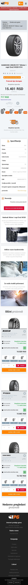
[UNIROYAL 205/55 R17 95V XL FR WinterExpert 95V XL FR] (14, 322)
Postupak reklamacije (14, 559)
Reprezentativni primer (6, 99)
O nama (14, 544)
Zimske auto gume (15, 22)
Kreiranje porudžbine (14, 575)
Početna (5, 22)
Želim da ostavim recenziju (14, 208)
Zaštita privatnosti (14, 572)
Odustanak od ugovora (14, 556)
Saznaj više (17, 582)
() (21, 3)
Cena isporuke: (7, 341)
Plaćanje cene (14, 569)
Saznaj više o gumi (14, 370)
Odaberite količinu (6, 363)
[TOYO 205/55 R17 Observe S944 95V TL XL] (14, 446)
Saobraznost (14, 553)
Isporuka (14, 550)
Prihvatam (11, 582)
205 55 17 (5, 24)
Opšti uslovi (14, 547)
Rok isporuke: (7, 343)
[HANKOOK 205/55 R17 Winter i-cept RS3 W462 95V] (14, 384)
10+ (24, 410)
